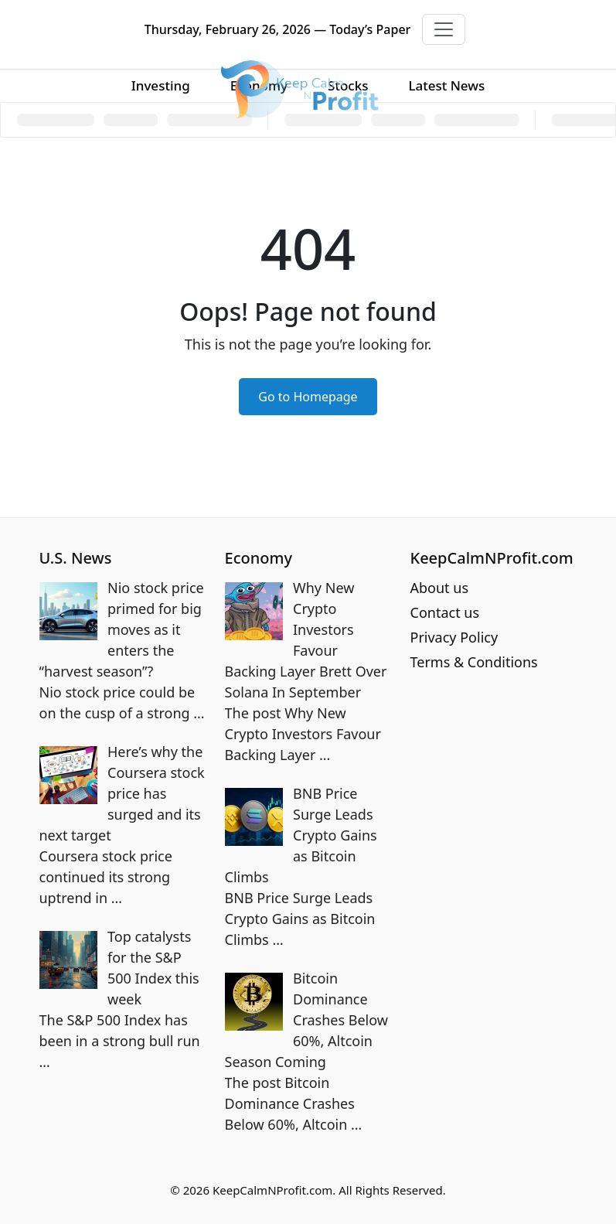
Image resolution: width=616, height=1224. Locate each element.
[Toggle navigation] (443, 29)
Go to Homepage (307, 396)
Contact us (445, 612)
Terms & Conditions (474, 662)
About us (439, 587)
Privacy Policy (454, 637)
